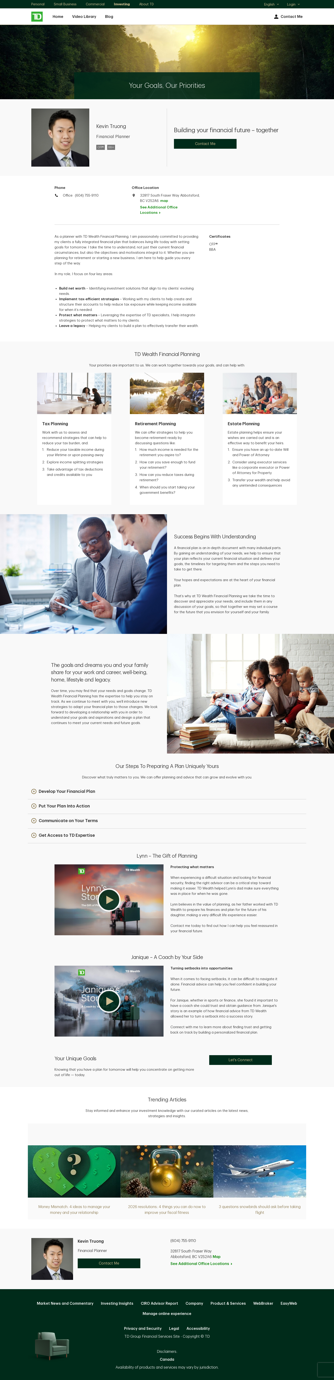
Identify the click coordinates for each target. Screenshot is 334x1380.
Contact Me (288, 16)
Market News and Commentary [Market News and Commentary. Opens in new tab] (65, 1303)
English (271, 5)
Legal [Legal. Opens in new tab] (174, 1329)
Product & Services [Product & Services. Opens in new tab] (228, 1303)
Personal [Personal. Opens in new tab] (38, 4)
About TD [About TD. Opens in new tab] (146, 4)
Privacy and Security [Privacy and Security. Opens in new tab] (143, 1329)
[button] (63, 792)
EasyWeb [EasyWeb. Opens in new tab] (289, 1303)
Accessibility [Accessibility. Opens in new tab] (198, 1329)
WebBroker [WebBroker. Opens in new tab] (263, 1303)
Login (293, 4)
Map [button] (217, 1257)
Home (58, 17)
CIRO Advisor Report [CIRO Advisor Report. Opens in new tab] (159, 1303)
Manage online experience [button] (167, 1314)
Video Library (84, 17)
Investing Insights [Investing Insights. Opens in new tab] (117, 1303)
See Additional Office (158, 210)
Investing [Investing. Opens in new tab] (122, 4)
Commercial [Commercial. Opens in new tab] (95, 4)
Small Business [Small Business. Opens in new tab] (65, 4)
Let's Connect (240, 1060)
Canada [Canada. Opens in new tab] (167, 1359)
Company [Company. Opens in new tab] (194, 1303)
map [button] (164, 201)
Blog (109, 17)
